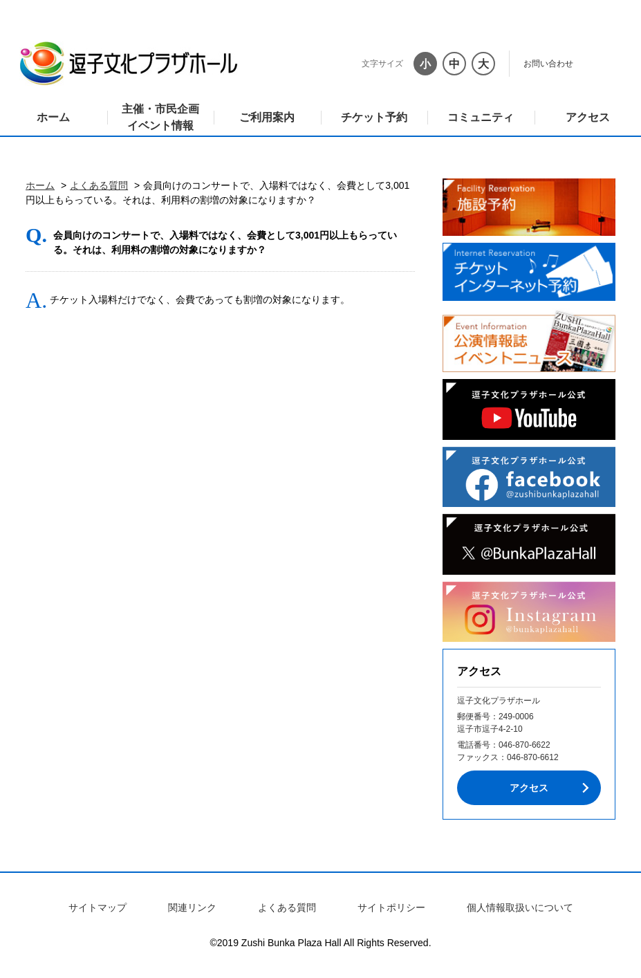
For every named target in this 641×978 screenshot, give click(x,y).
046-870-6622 (524, 745)
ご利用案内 (267, 117)
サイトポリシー (391, 907)
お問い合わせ (548, 63)
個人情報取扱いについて (520, 907)
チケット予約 (374, 117)
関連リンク (192, 907)
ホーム (53, 117)
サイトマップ (97, 907)
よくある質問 (99, 185)
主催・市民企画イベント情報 (160, 117)
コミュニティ (480, 117)
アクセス (588, 117)
